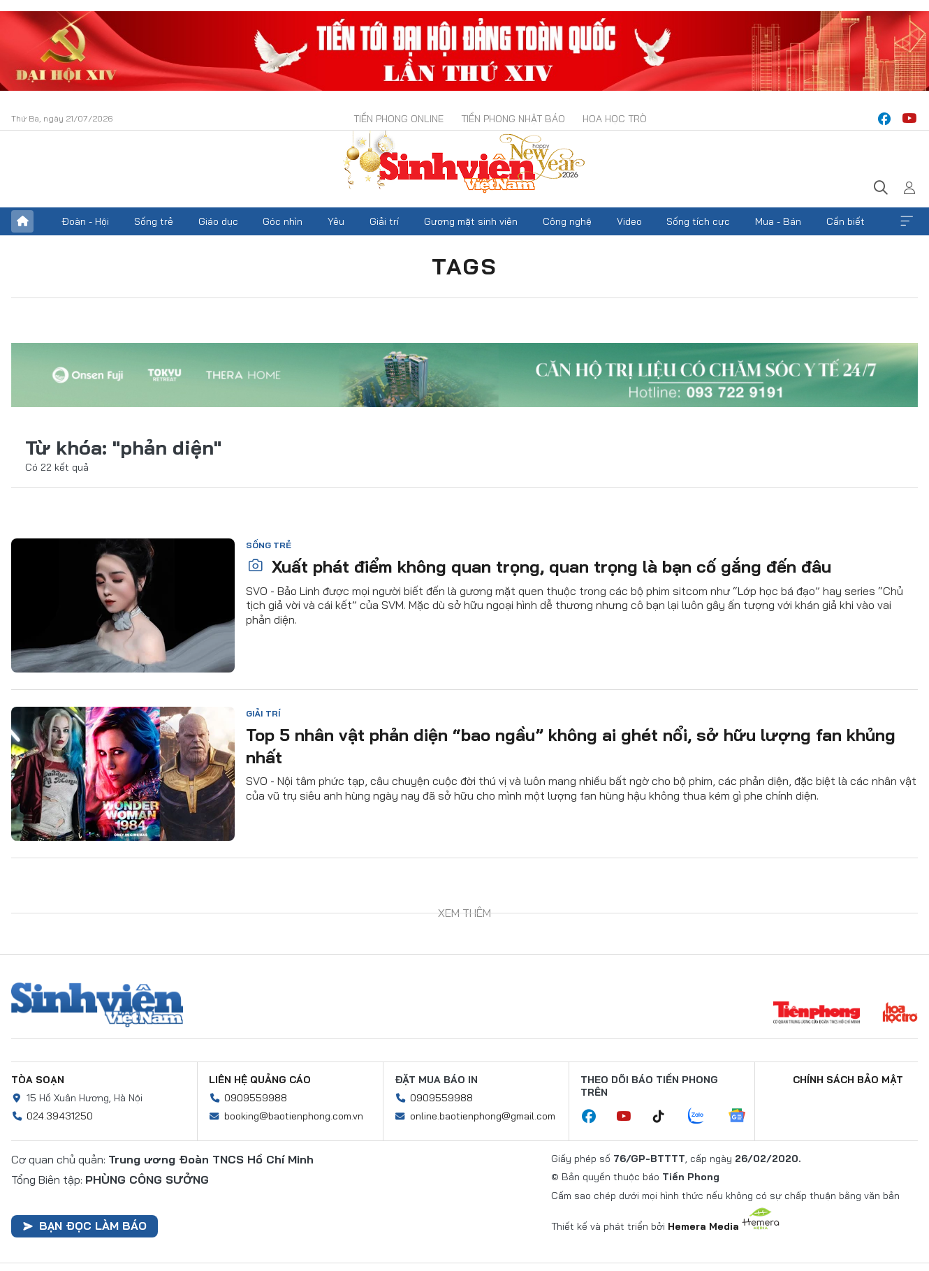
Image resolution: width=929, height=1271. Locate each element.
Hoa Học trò (615, 118)
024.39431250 (60, 1116)
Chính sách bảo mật (848, 1079)
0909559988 (255, 1098)
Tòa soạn (37, 1079)
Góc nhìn (282, 221)
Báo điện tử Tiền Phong (464, 163)
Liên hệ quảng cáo (260, 1079)
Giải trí (384, 221)
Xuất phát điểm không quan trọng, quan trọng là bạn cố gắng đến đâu (539, 566)
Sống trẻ (153, 221)
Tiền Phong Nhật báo (513, 118)
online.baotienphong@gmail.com (482, 1116)
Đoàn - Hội (85, 221)
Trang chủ (22, 221)
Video (629, 221)
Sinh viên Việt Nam (97, 1005)
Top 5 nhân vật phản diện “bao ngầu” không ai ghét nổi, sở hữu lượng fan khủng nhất (570, 745)
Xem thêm (906, 221)
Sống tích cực (698, 221)
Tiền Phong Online (398, 118)
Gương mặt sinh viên (471, 221)
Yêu (336, 221)
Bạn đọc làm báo (84, 1226)
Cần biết (845, 221)
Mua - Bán (778, 221)
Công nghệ (567, 221)
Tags (464, 266)
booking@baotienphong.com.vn (293, 1116)
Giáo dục (218, 221)
